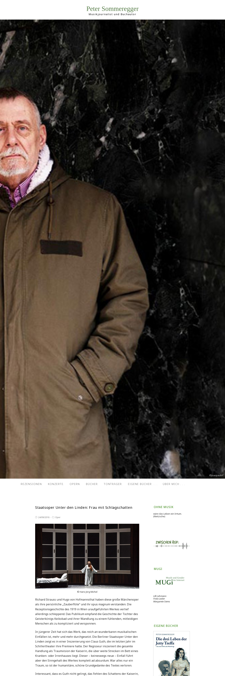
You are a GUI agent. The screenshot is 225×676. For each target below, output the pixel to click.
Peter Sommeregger (112, 8)
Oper (57, 517)
